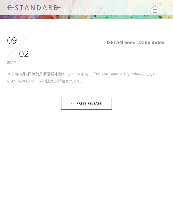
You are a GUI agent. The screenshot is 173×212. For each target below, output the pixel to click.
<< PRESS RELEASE (86, 103)
